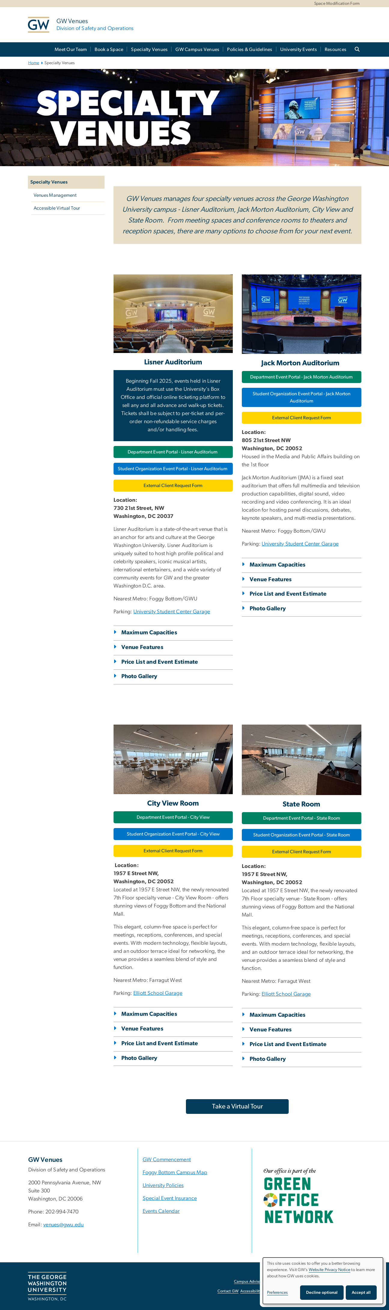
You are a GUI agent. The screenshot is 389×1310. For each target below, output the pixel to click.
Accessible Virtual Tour (57, 208)
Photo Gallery (139, 676)
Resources (335, 49)
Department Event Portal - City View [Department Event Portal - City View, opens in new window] (173, 817)
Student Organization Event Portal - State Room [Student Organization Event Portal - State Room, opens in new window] (301, 835)
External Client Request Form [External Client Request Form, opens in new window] (173, 485)
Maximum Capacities (149, 633)
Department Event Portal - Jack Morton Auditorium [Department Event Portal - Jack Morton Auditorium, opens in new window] (301, 377)
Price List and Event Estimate (159, 662)
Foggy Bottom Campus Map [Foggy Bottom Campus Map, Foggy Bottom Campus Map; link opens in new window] (175, 1172)
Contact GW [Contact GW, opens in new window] (228, 1291)
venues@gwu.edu (63, 1225)
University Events (298, 49)
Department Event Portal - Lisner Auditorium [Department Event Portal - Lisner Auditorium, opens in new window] (173, 452)
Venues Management (55, 195)
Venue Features (142, 647)
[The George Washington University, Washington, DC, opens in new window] (47, 1286)
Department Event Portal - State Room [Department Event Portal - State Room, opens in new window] (301, 818)
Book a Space (109, 49)
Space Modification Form (337, 3)
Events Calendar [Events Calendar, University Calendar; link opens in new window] (161, 1211)
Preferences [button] (277, 1293)
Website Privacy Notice (330, 1270)
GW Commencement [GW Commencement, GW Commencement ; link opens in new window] (167, 1159)
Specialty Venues (149, 49)
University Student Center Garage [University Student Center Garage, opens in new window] (171, 612)
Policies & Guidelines (249, 49)
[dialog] (323, 1281)
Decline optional (322, 1293)
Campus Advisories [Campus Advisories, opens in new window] (250, 1282)
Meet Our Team (71, 49)
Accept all (361, 1293)
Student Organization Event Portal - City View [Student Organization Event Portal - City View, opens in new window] (173, 834)
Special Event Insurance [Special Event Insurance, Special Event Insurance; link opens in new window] (170, 1198)
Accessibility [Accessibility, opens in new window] (250, 1291)
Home (33, 63)
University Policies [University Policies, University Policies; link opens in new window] (163, 1185)
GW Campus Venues (197, 49)
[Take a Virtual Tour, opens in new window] (237, 1106)
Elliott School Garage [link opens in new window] (157, 993)
